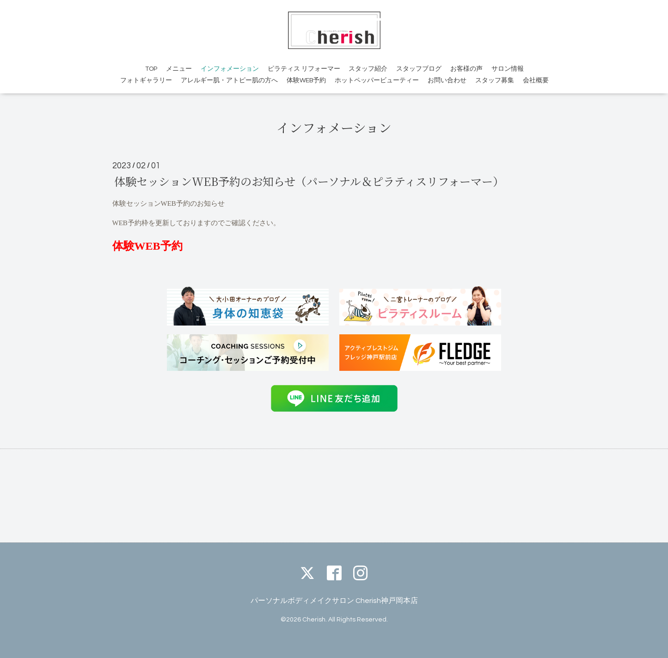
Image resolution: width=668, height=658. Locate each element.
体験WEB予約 (306, 80)
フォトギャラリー (146, 80)
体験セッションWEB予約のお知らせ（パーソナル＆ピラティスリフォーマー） (309, 181)
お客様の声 (466, 69)
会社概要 (536, 80)
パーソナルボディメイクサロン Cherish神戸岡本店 (334, 600)
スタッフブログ (418, 69)
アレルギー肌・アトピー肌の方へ (229, 80)
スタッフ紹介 (368, 69)
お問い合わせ (447, 80)
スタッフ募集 (494, 80)
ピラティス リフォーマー (304, 69)
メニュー (179, 69)
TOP (151, 69)
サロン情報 (507, 69)
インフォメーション (230, 69)
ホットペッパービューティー (377, 80)
